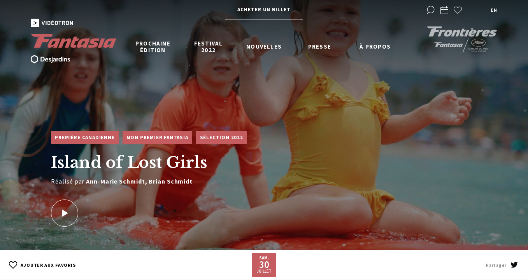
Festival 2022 (208, 47)
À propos (375, 46)
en (494, 10)
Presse (319, 46)
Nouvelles (264, 46)
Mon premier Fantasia (157, 137)
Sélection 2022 (221, 137)
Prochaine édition (152, 47)
